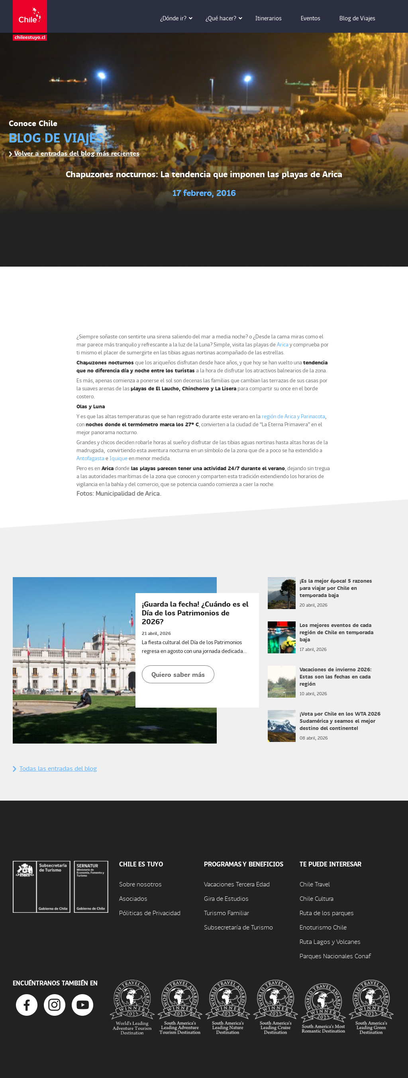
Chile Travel (315, 884)
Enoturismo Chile (323, 927)
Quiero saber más (178, 674)
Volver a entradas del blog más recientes (74, 153)
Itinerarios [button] (274, 18)
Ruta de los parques (327, 912)
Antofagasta (90, 458)
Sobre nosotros (140, 884)
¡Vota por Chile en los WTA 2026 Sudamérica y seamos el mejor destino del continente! (340, 720)
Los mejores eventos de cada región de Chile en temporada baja (336, 632)
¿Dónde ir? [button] (179, 18)
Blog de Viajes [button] (362, 18)
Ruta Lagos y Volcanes (330, 941)
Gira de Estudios (226, 898)
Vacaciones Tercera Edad (237, 884)
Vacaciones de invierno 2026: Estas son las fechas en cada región (336, 676)
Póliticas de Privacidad (149, 912)
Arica (283, 344)
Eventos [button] (316, 18)
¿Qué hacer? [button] (226, 18)
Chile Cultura (316, 898)
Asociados (133, 898)
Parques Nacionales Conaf (335, 955)
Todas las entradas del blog (55, 768)
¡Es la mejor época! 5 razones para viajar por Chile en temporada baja (336, 587)
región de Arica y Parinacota (293, 416)
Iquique (119, 458)
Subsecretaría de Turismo (238, 927)
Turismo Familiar (226, 912)
